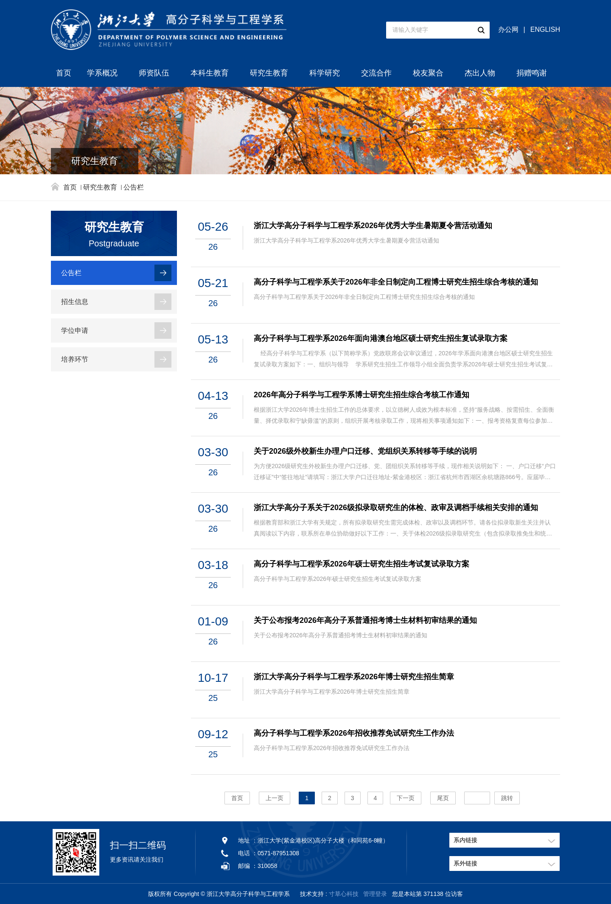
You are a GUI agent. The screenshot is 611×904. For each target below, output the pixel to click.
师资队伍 (154, 73)
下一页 (406, 798)
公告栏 (133, 187)
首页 (63, 73)
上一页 (274, 798)
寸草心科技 (344, 893)
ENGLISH (545, 29)
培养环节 (74, 359)
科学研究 (324, 73)
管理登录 (375, 893)
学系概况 (102, 73)
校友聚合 (428, 73)
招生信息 (74, 301)
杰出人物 (480, 73)
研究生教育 (269, 73)
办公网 (508, 29)
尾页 (443, 798)
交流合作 (376, 73)
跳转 (507, 798)
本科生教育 (210, 73)
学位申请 (74, 330)
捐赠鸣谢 (531, 73)
